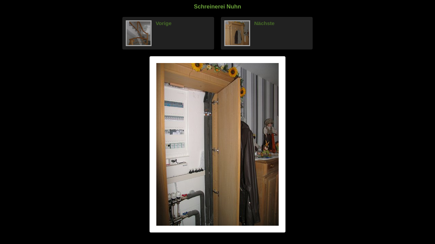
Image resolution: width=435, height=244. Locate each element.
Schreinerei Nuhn (217, 6)
